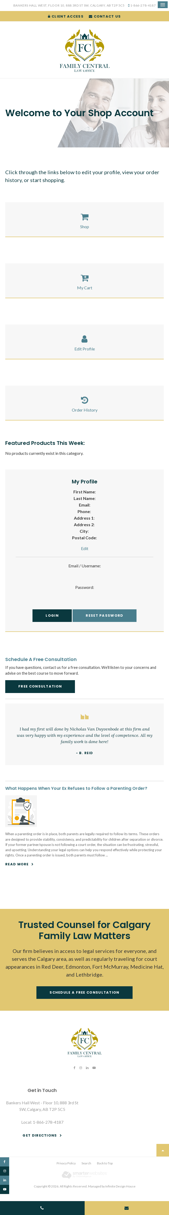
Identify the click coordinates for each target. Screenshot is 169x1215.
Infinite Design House (120, 1186)
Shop (84, 226)
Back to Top (105, 1163)
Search (86, 1163)
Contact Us (105, 16)
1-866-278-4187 (143, 5)
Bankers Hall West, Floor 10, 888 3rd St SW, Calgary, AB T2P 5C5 (69, 5)
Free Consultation (40, 686)
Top (162, 1150)
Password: (84, 587)
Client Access (66, 16)
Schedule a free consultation (84, 992)
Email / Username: (84, 565)
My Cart (84, 287)
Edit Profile (84, 348)
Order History (84, 409)
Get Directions (40, 1135)
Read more (17, 864)
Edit (84, 548)
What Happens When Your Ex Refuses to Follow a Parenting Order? (76, 788)
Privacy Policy (66, 1163)
